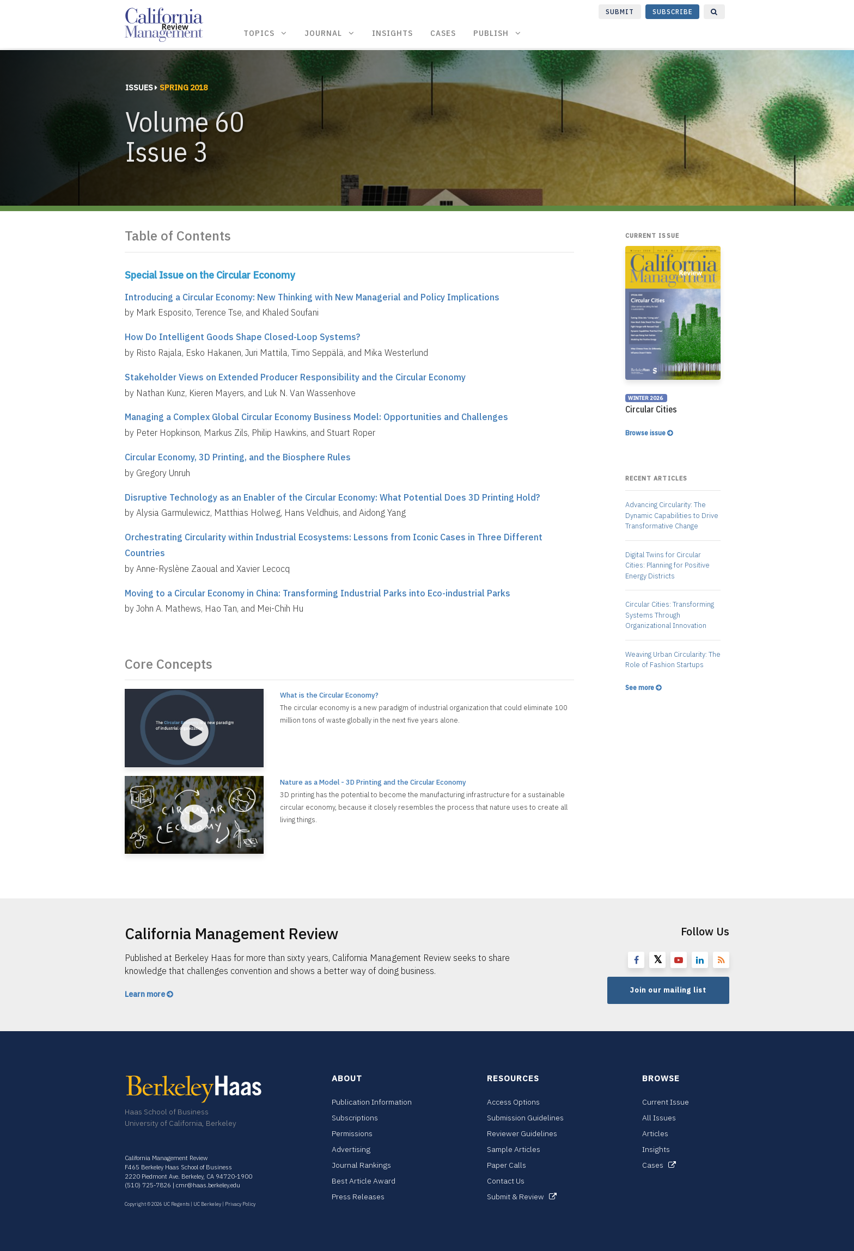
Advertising (351, 1149)
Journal (329, 33)
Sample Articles (513, 1149)
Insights (392, 33)
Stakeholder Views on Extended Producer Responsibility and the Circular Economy (295, 377)
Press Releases (358, 1196)
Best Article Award (363, 1181)
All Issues (659, 1118)
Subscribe (672, 11)
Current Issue (665, 1102)
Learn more (149, 994)
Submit (620, 11)
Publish (497, 33)
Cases (443, 33)
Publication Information (372, 1102)
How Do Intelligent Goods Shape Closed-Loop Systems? (242, 336)
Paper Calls (506, 1165)
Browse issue (649, 433)
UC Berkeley (207, 1204)
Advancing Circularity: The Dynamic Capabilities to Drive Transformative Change (671, 515)
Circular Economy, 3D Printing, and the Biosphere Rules (238, 457)
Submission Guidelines (525, 1118)
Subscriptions (355, 1118)
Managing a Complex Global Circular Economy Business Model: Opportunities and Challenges (316, 416)
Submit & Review (522, 1196)
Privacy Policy (240, 1204)
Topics (265, 33)
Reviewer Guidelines (522, 1133)
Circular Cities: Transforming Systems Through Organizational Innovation (669, 615)
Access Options (513, 1102)
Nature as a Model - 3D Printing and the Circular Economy (373, 782)
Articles (655, 1133)
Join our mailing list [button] (668, 990)
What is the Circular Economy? (329, 695)
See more (643, 687)
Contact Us (505, 1181)
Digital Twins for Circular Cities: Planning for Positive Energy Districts (667, 565)
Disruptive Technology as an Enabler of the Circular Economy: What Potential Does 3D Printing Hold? (332, 497)
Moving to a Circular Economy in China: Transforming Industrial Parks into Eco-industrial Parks (317, 593)
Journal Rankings (361, 1165)
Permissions (352, 1133)
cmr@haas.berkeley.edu (208, 1185)
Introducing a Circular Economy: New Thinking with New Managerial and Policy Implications (312, 297)
